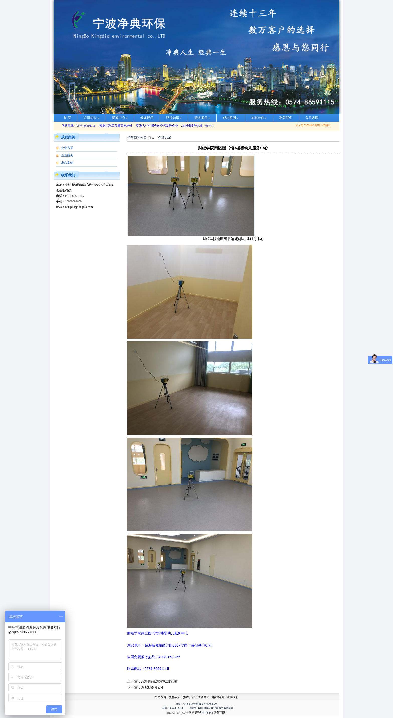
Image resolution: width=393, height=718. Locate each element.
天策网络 (220, 712)
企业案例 (67, 155)
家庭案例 (67, 163)
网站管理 (195, 712)
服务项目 (202, 118)
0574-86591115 (74, 196)
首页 (151, 137)
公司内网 (311, 118)
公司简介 (91, 118)
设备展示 (146, 118)
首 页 (67, 118)
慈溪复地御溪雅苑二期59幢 (159, 681)
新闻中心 (120, 118)
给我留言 (218, 697)
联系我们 (285, 118)
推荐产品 (189, 697)
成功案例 (230, 118)
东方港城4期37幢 (152, 687)
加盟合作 (259, 118)
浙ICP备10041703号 (177, 712)
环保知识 (174, 118)
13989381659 (73, 201)
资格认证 (175, 697)
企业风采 (67, 148)
